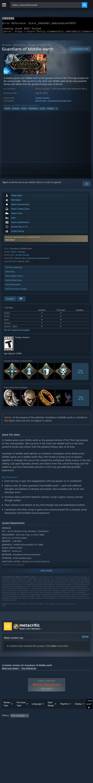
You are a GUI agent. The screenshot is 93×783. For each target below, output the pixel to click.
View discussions (12, 286)
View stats (9, 273)
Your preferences (28, 670)
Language (36, 710)
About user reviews (10, 670)
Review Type (7, 710)
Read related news (13, 282)
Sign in (5, 184)
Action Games (19, 47)
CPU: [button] (58, 726)
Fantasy (50, 110)
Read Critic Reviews (29, 630)
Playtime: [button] (75, 722)
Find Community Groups (16, 291)
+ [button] (56, 110)
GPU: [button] (69, 726)
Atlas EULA (10, 242)
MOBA (7, 110)
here (53, 648)
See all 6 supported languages (17, 332)
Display (78, 710)
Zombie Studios (42, 100)
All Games (6, 47)
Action (24, 110)
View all (85, 639)
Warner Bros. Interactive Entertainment (53, 103)
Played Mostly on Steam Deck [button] (15, 726)
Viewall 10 (81, 399)
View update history (14, 278)
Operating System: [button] (42, 726)
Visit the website (14, 269)
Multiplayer (33, 110)
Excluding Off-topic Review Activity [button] (50, 722)
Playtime (64, 710)
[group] (46, 726)
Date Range (51, 710)
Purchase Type (21, 710)
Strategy (15, 110)
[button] (46, 240)
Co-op (42, 110)
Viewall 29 (80, 373)
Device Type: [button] (8, 730)
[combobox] (46, 5)
